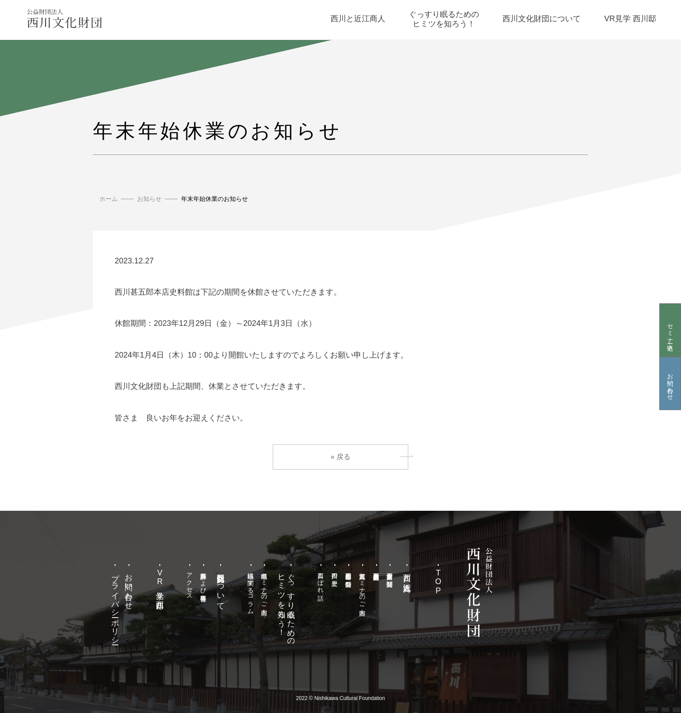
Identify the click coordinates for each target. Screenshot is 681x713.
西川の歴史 (334, 572)
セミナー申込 (670, 329)
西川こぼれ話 (320, 579)
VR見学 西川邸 (159, 582)
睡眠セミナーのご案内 (264, 586)
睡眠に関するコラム (250, 589)
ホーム (108, 198)
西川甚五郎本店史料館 (376, 569)
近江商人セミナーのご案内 (362, 586)
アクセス (189, 582)
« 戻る (340, 456)
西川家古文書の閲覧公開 (390, 572)
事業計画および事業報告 (203, 579)
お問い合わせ (670, 383)
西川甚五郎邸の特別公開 (348, 572)
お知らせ (149, 198)
